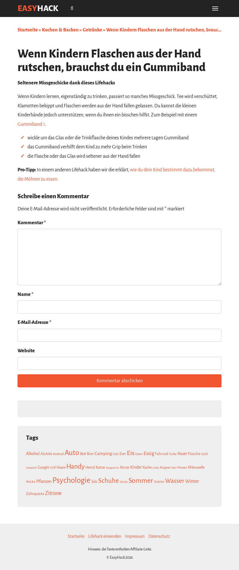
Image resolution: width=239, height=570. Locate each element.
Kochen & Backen (60, 30)
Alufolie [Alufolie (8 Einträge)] (46, 454)
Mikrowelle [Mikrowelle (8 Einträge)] (196, 467)
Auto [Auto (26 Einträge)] (72, 453)
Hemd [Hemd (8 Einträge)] (90, 467)
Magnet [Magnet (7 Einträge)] (165, 467)
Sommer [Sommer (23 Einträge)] (141, 480)
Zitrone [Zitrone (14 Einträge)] (53, 493)
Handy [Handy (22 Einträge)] (75, 466)
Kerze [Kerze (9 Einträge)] (124, 467)
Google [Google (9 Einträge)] (43, 467)
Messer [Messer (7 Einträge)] (182, 467)
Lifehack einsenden (104, 536)
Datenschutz (159, 536)
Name (25, 294)
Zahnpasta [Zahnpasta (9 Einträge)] (35, 494)
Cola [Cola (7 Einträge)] (116, 454)
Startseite (28, 30)
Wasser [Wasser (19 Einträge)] (174, 480)
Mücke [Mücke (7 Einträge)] (30, 481)
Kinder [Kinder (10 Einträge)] (136, 467)
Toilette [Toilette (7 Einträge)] (159, 481)
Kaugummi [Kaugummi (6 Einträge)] (112, 467)
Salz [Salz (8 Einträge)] (94, 482)
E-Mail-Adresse (34, 322)
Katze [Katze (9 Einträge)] (100, 467)
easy (38, 8)
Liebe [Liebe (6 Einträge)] (156, 467)
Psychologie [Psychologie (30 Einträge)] (71, 480)
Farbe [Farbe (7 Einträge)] (173, 454)
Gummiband (30, 124)
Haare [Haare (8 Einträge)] (61, 467)
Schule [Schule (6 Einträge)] (124, 481)
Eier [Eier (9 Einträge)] (123, 454)
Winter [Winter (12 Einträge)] (192, 481)
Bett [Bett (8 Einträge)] (83, 454)
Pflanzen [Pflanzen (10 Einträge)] (44, 481)
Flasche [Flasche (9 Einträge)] (194, 454)
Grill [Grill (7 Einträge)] (53, 467)
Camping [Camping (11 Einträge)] (103, 453)
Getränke (92, 30)
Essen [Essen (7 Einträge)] (139, 454)
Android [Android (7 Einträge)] (58, 454)
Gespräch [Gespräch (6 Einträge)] (31, 467)
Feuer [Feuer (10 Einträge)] (182, 453)
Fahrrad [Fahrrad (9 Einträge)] (161, 454)
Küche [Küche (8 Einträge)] (147, 467)
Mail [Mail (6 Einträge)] (174, 467)
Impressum (135, 536)
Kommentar (32, 222)
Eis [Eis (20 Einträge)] (131, 453)
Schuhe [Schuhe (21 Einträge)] (108, 480)
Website (26, 350)
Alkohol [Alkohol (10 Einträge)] (33, 453)
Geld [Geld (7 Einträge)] (204, 454)
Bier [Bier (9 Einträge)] (90, 454)
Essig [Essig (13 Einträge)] (149, 453)
